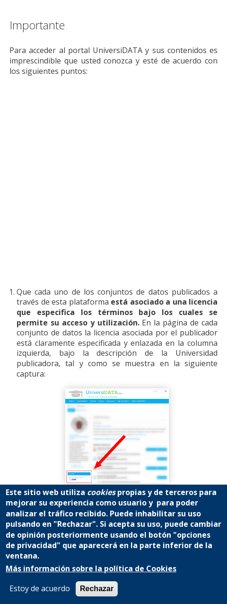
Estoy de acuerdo (39, 589)
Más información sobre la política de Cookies (91, 569)
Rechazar (97, 589)
